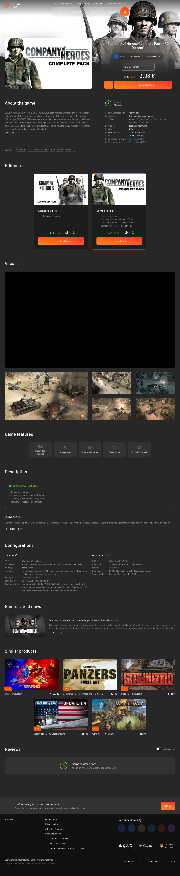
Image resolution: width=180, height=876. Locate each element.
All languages (165, 749)
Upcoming (99, 3)
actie (68, 150)
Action (131, 135)
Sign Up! (168, 805)
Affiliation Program (53, 829)
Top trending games (63, 3)
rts (52, 150)
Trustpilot (9, 819)
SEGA (131, 129)
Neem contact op (53, 833)
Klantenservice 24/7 (117, 3)
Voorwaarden (51, 819)
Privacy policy (51, 824)
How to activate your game (140, 116)
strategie (21, 150)
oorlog (60, 150)
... (74, 150)
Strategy (139, 135)
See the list (133, 112)
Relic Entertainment (137, 125)
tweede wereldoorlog (38, 150)
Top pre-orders (83, 3)
